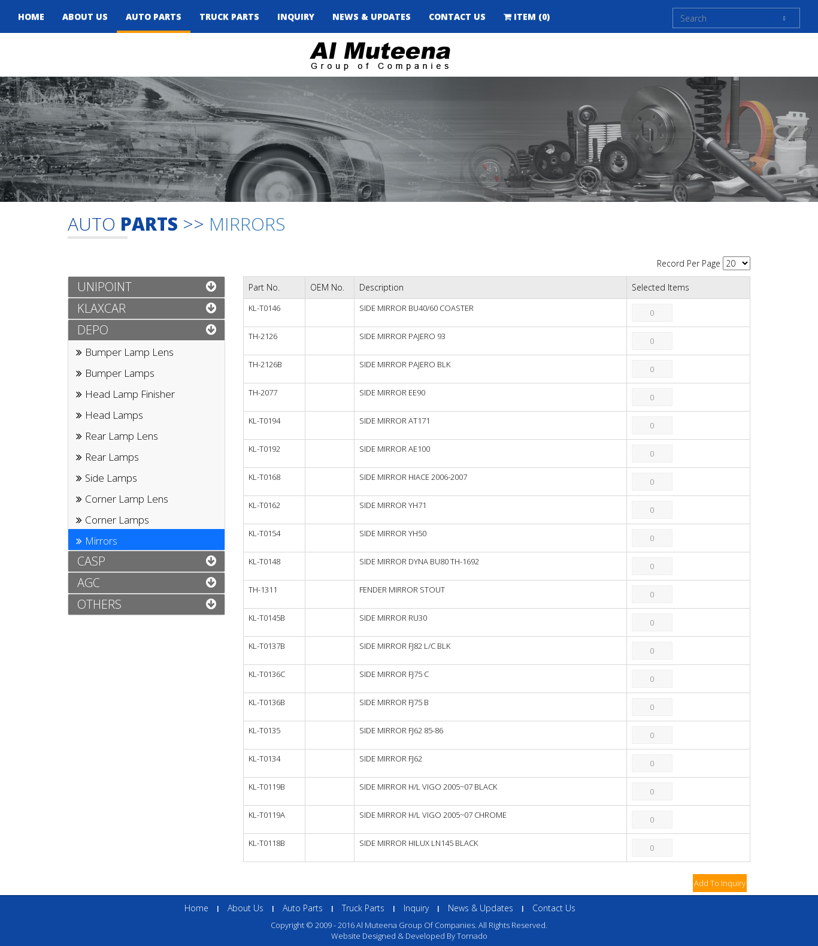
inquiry (295, 16)
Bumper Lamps (119, 373)
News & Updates (480, 908)
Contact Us (457, 16)
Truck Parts (229, 16)
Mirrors (247, 223)
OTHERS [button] (99, 604)
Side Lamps (111, 478)
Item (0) (527, 16)
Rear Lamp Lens (121, 436)
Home (31, 16)
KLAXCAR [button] (101, 308)
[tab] (146, 287)
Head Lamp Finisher (130, 394)
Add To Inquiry (720, 883)
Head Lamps (114, 415)
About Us (85, 16)
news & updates (371, 16)
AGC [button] (88, 583)
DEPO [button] (92, 330)
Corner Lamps (117, 520)
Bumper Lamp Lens (129, 352)
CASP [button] (91, 561)
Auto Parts (153, 16)
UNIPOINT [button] (104, 287)
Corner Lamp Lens (126, 499)
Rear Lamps (112, 457)
